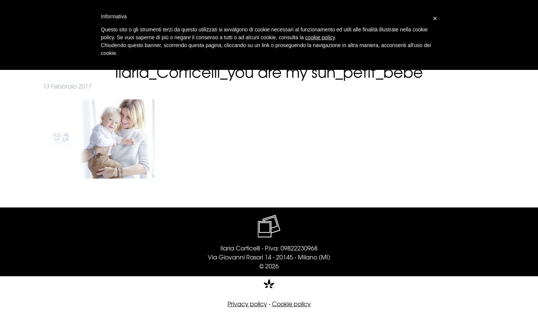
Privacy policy (247, 303)
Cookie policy (291, 303)
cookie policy (320, 37)
